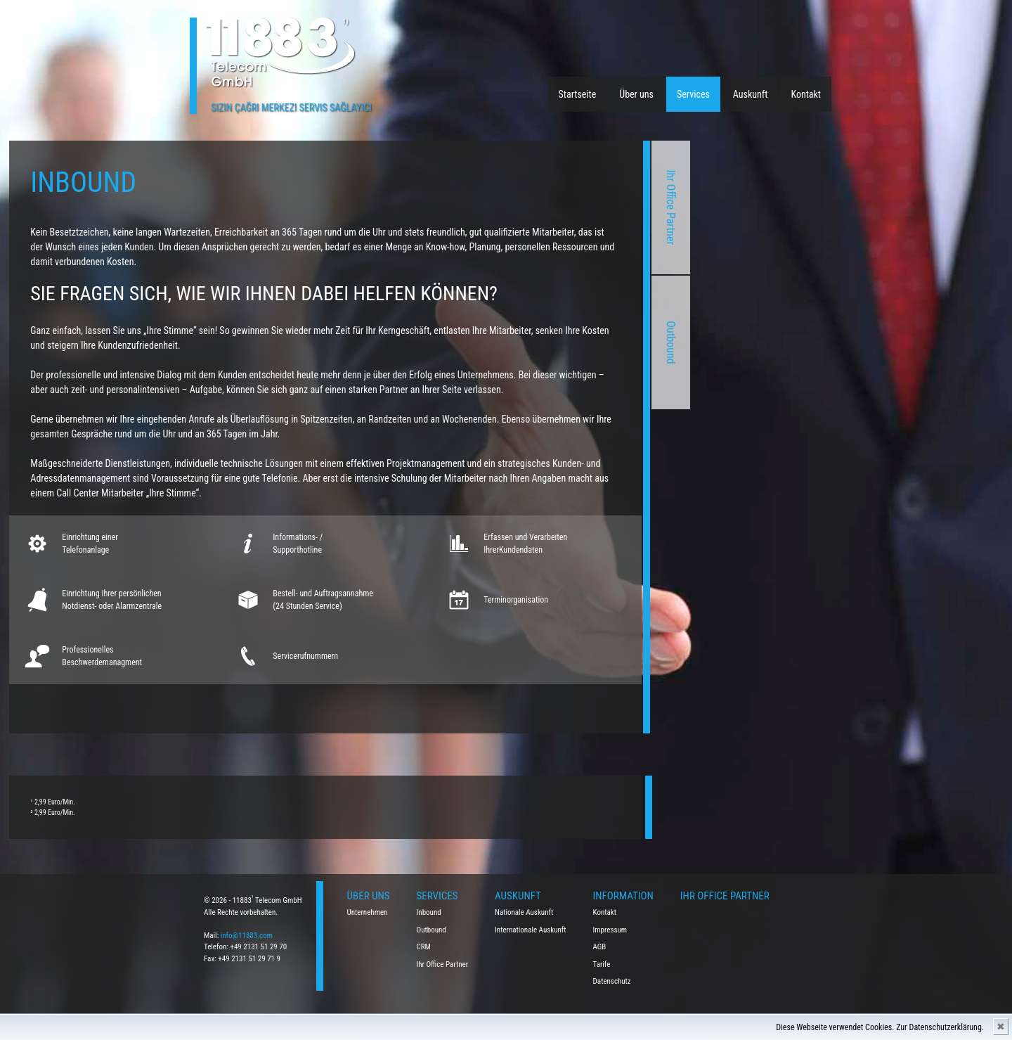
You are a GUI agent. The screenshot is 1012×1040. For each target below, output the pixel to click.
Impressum (610, 930)
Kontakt (806, 94)
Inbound (429, 912)
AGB (599, 946)
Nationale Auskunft (524, 912)
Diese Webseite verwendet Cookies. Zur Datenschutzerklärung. (880, 1027)
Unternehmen (367, 912)
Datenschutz (612, 981)
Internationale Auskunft (530, 930)
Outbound (474, 342)
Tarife (602, 964)
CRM (424, 946)
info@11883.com (247, 935)
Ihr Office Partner (474, 207)
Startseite (578, 94)
